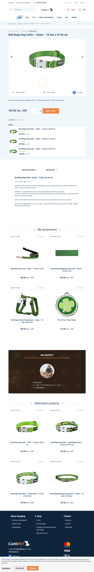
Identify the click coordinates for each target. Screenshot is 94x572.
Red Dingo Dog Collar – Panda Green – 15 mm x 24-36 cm (27, 495)
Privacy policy (41, 524)
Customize (6, 568)
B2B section (68, 3)
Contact (11, 3)
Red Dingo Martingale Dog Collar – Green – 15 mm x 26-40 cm (66, 495)
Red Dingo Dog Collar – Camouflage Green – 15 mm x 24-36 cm (67, 443)
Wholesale (68, 527)
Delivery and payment (23, 3)
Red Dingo (34, 31)
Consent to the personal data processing (46, 528)
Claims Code (16, 524)
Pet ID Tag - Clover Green (67, 320)
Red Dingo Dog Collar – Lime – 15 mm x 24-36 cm (27, 443)
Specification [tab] (51, 170)
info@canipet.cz (40, 387)
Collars (20, 23)
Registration (16, 527)
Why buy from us (42, 533)
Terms (39, 520)
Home (10, 23)
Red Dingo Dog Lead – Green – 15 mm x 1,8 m (27, 269)
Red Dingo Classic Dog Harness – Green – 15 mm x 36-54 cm (27, 321)
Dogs (15, 23)
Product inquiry (51, 92)
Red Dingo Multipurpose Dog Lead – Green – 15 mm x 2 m (67, 270)
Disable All (20, 568)
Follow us (16, 556)
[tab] (29, 168)
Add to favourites (20, 92)
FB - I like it (80, 92)
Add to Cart (51, 111)
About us (68, 520)
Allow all (32, 568)
